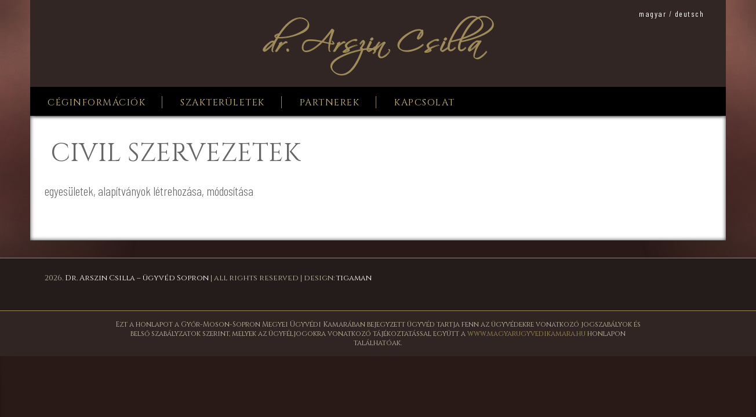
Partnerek (330, 102)
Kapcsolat (424, 102)
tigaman (354, 278)
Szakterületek (222, 102)
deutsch (689, 14)
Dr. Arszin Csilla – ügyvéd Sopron (137, 278)
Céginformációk (97, 102)
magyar (652, 14)
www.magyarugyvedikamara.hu (526, 333)
